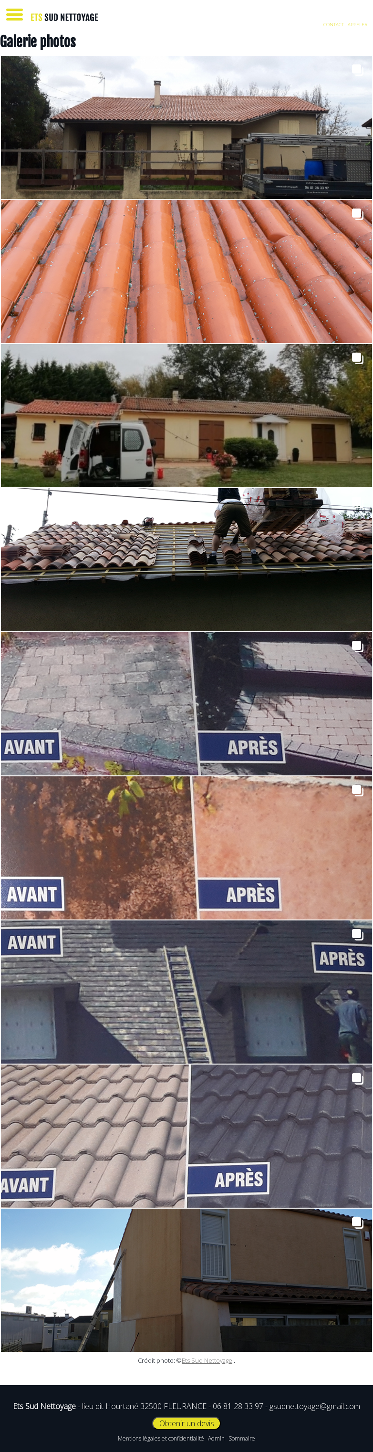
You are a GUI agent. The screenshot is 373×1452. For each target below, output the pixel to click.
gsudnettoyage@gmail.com (314, 1406)
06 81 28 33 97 (238, 1406)
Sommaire (241, 1438)
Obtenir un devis (186, 1423)
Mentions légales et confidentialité (161, 1438)
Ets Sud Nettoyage (207, 1360)
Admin (216, 1438)
